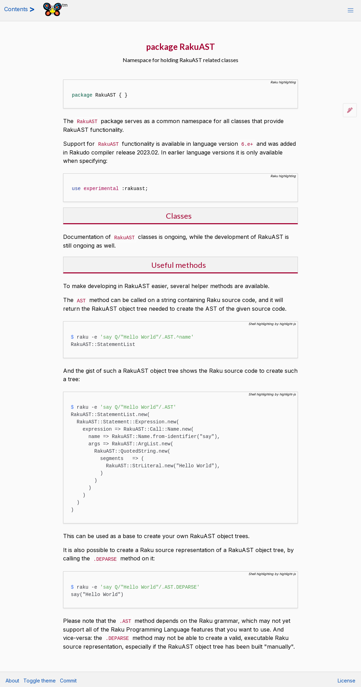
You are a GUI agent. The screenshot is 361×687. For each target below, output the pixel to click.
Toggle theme (39, 678)
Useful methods (178, 264)
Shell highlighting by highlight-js (272, 322)
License (346, 678)
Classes (179, 215)
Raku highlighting (283, 82)
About (12, 678)
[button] (350, 10)
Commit (68, 678)
